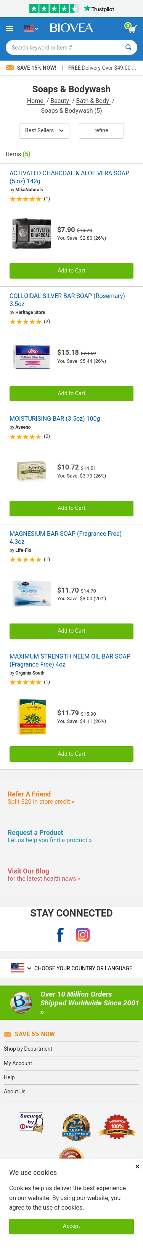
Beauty (60, 100)
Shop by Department (28, 1049)
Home (36, 100)
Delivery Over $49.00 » (101, 68)
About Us (15, 1091)
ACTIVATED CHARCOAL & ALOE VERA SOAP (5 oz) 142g (69, 177)
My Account (18, 1063)
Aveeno (23, 427)
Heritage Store (30, 312)
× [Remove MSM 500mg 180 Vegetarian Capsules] (137, 1166)
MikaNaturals (29, 189)
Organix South (30, 673)
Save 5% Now (29, 1034)
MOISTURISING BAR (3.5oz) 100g (55, 418)
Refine (101, 130)
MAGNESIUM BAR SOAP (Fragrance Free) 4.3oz (66, 537)
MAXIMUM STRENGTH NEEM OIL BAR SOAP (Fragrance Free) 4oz (70, 660)
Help (9, 1077)
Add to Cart (71, 271)
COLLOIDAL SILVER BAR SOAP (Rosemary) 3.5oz (67, 300)
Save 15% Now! (32, 68)
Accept (71, 1226)
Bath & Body (93, 100)
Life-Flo (23, 550)
